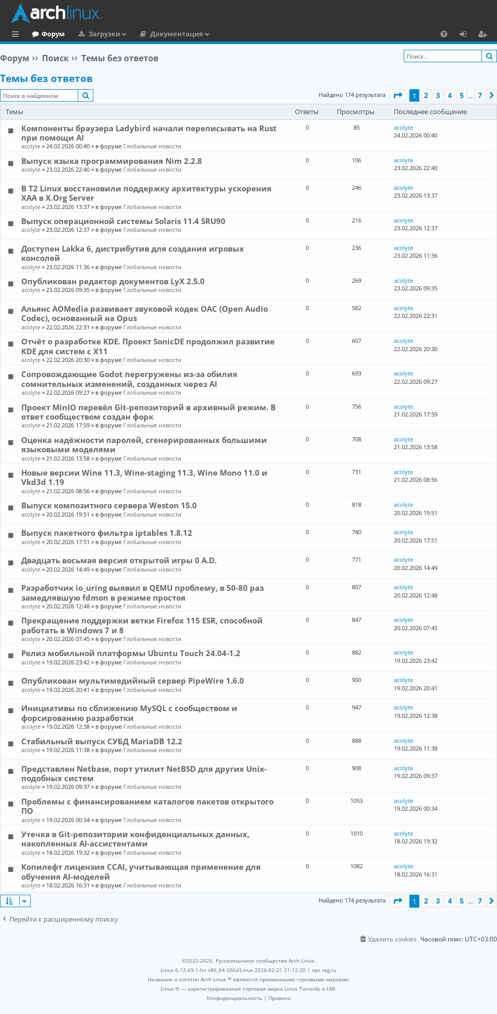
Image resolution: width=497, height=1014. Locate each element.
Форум (95, 33)
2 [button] (426, 95)
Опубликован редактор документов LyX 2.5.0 (113, 281)
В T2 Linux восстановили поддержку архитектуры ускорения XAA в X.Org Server (146, 193)
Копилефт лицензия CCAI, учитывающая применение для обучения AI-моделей (141, 871)
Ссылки (17, 35)
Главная (46, 33)
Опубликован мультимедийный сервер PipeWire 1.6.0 (132, 680)
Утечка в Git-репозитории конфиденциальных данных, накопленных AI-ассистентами (135, 839)
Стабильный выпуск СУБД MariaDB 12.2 (101, 741)
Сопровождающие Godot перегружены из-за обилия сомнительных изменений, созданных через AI (129, 378)
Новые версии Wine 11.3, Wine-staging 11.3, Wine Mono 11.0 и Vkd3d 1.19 (144, 477)
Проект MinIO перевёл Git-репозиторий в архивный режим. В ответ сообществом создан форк (148, 412)
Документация (219, 33)
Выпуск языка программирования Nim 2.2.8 (111, 161)
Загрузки (147, 33)
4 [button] (450, 95)
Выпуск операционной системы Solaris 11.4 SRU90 (123, 221)
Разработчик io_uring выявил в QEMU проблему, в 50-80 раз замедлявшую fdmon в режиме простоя (142, 592)
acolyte (30, 146)
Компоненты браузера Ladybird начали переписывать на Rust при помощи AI (149, 133)
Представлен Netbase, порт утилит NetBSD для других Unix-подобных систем (144, 773)
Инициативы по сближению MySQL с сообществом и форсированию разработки (129, 713)
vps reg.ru (324, 970)
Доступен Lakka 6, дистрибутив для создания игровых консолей (132, 253)
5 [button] (462, 95)
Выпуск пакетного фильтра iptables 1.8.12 (106, 532)
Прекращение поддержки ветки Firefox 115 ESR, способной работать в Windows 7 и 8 (142, 625)
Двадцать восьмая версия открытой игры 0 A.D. (119, 560)
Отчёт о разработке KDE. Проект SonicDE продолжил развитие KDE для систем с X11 (148, 346)
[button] (397, 95)
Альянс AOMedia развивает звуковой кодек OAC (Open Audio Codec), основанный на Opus (144, 313)
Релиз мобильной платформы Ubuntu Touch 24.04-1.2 (130, 653)
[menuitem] (444, 33)
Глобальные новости (152, 146)
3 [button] (438, 95)
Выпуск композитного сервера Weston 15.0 (109, 505)
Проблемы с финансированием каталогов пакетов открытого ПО (147, 806)
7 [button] (480, 95)
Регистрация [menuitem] (484, 35)
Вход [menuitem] (466, 35)
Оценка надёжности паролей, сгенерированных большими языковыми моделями (144, 444)
